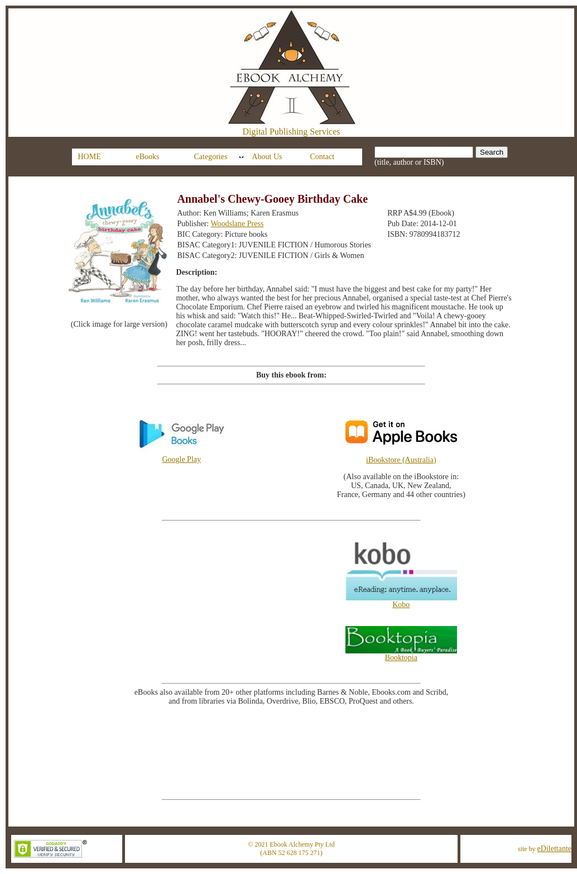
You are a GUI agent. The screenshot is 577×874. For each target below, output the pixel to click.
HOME (89, 156)
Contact (322, 156)
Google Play (181, 456)
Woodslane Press (236, 223)
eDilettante (554, 848)
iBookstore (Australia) (401, 460)
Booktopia (401, 654)
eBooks (148, 156)
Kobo (401, 601)
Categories (211, 156)
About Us (267, 156)
